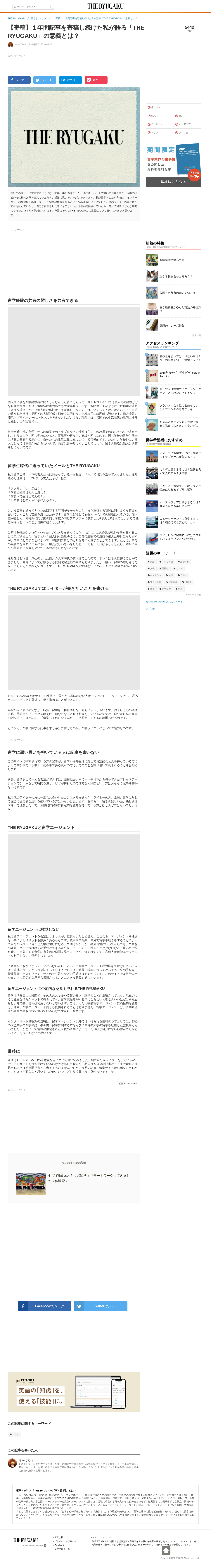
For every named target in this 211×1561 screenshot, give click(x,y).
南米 (179, 116)
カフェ (178, 568)
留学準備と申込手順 (172, 259)
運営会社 (58, 1537)
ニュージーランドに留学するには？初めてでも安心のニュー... (179, 520)
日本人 (182, 575)
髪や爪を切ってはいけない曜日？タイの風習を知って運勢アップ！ (180, 358)
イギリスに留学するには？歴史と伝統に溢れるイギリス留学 (180, 487)
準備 (151, 589)
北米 (152, 116)
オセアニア (183, 124)
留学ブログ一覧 (62, 1549)
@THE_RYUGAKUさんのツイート (164, 601)
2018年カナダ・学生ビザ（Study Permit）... (180, 374)
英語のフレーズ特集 (172, 325)
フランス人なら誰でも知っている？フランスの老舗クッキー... (179, 407)
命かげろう (26, 1460)
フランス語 (154, 582)
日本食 (186, 582)
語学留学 (165, 589)
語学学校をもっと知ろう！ (176, 276)
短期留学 (171, 582)
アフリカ (181, 132)
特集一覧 (196, 335)
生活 (169, 575)
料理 (179, 589)
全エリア (154, 107)
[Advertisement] (74, 1252)
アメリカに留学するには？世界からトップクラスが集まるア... (180, 454)
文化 (151, 568)
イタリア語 (166, 561)
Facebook (59, 1545)
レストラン (154, 575)
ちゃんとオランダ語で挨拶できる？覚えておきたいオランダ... (179, 423)
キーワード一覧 (193, 594)
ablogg (41, 1545)
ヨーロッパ (155, 124)
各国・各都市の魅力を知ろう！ (179, 292)
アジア (153, 132)
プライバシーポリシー (65, 1541)
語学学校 (183, 561)
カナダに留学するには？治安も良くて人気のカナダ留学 (180, 471)
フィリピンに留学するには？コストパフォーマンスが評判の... (180, 536)
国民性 (164, 568)
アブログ (150, 608)
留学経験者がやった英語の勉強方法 (180, 309)
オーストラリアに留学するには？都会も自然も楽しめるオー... (180, 504)
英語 (151, 561)
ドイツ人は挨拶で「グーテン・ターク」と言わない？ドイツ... (180, 390)
